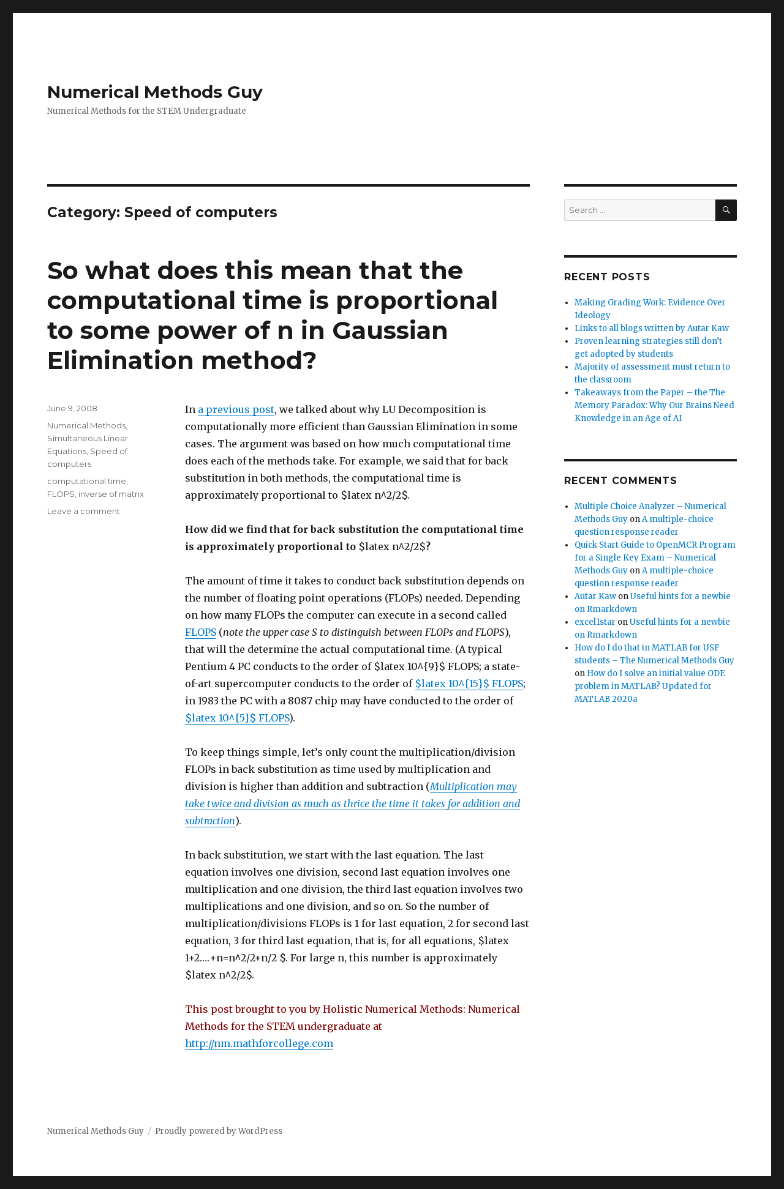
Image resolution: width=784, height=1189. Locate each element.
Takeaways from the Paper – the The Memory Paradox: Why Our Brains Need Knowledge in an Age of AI (654, 405)
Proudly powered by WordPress (218, 1131)
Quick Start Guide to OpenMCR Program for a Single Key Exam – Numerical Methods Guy (655, 558)
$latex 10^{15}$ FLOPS (469, 683)
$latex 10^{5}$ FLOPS (237, 718)
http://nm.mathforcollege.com (259, 1043)
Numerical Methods (86, 425)
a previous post (236, 409)
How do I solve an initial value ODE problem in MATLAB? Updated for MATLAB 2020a (650, 686)
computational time (86, 481)
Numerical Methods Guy (155, 91)
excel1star (595, 622)
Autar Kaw (595, 596)
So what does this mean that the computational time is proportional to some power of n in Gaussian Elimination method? (272, 315)
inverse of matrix (111, 494)
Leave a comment (83, 511)
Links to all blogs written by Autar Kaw (652, 328)
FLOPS (200, 632)
